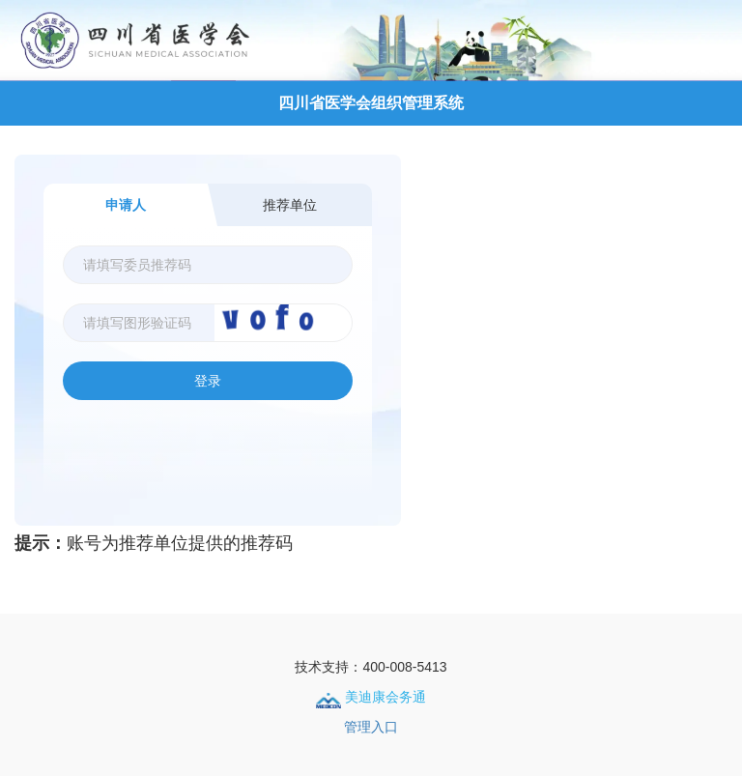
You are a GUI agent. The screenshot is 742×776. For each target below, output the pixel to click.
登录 (207, 380)
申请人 (125, 205)
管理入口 (371, 726)
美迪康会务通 (371, 696)
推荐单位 (290, 205)
